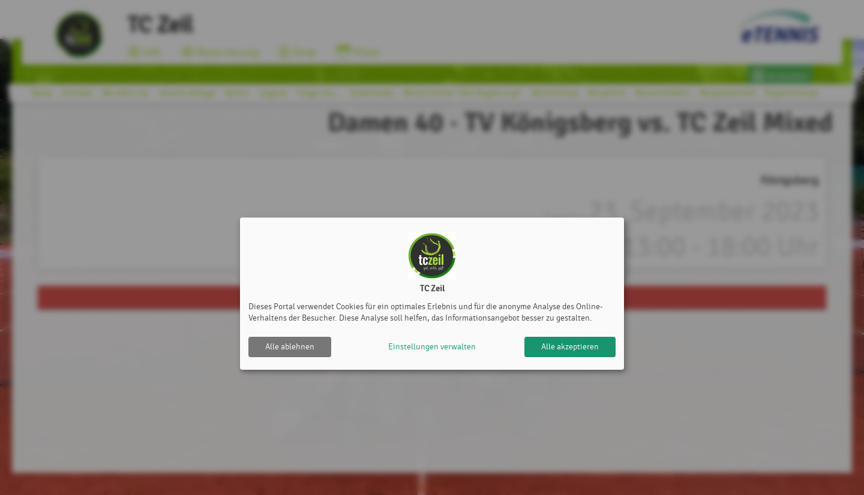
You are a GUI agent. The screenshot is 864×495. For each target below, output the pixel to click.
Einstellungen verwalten (432, 346)
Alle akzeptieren (570, 346)
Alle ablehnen (289, 346)
